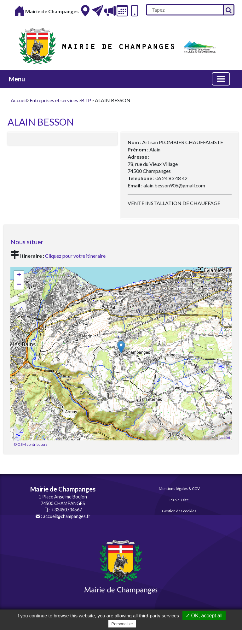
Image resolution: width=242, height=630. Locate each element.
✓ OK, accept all (204, 615)
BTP (86, 100)
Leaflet (225, 437)
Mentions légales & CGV (179, 488)
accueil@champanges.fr (66, 516)
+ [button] (19, 275)
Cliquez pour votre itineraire (75, 256)
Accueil (19, 100)
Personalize (122, 623)
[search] (184, 9)
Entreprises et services (54, 100)
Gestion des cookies (179, 511)
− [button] (19, 285)
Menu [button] (17, 79)
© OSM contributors (31, 444)
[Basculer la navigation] (221, 78)
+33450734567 (66, 509)
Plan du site (179, 500)
